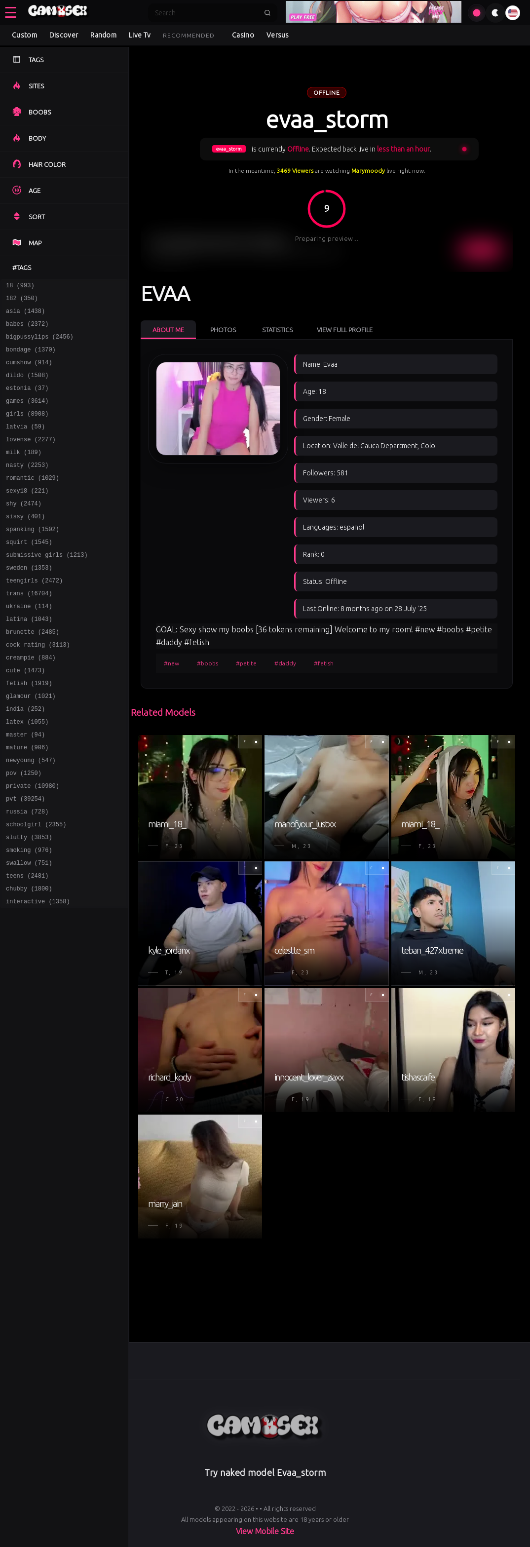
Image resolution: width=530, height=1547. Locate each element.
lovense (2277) (31, 458)
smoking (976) (29, 916)
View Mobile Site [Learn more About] (265, 1531)
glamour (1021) (31, 744)
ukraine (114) (29, 644)
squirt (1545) (29, 573)
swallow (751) (29, 931)
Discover (63, 35)
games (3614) (27, 415)
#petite (246, 663)
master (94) (25, 787)
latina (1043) (29, 659)
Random (103, 35)
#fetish (324, 663)
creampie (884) (31, 701)
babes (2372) (27, 329)
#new (171, 663)
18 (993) (20, 286)
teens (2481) (27, 945)
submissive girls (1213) (47, 587)
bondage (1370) (31, 358)
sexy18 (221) (27, 515)
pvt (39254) (25, 859)
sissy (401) (25, 544)
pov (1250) (23, 830)
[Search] (206, 13)
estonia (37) (27, 401)
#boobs (207, 663)
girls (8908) (27, 429)
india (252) (25, 759)
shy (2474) (23, 530)
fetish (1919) (29, 730)
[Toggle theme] (495, 13)
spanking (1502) (32, 558)
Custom (24, 35)
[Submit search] (267, 13)
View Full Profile (345, 329)
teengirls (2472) (34, 616)
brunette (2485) (32, 673)
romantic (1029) (32, 501)
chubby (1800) (29, 959)
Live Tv (140, 35)
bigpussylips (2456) (40, 344)
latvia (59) (25, 444)
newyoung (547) (31, 816)
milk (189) (23, 472)
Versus (277, 35)
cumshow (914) (29, 372)
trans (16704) (29, 630)
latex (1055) (27, 773)
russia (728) (27, 873)
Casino (243, 35)
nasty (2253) (27, 487)
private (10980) (32, 845)
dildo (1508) (27, 387)
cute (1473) (25, 716)
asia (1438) (25, 315)
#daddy (285, 663)
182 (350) (22, 301)
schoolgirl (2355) (36, 888)
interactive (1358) (38, 973)
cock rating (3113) (38, 687)
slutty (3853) (29, 902)
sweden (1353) (29, 601)
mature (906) (27, 802)
